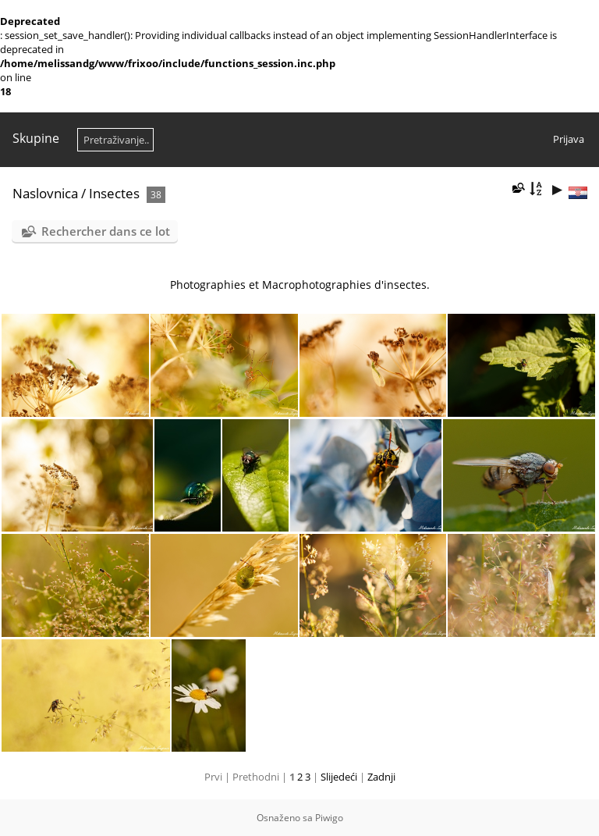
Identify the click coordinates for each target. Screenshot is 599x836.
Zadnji (381, 777)
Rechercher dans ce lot (105, 231)
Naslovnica (45, 193)
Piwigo (329, 817)
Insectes (114, 193)
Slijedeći (339, 777)
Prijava (568, 139)
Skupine (35, 138)
